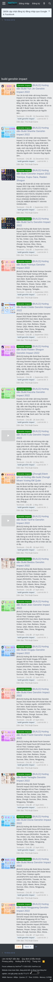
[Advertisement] (26, 49)
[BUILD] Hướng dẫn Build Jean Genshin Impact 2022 (33, 605)
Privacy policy (7, 961)
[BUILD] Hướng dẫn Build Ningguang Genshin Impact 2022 (33, 907)
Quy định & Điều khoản (31, 959)
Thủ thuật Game (31, 122)
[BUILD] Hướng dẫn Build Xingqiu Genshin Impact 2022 (33, 650)
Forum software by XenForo (21, 966)
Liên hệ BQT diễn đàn (11, 959)
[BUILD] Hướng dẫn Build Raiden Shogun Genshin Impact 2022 (33, 349)
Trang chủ (36, 961)
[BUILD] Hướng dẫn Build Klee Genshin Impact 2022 (33, 692)
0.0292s (35, 977)
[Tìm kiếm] (49, 3)
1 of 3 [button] (18, 947)
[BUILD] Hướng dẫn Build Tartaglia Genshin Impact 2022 (33, 777)
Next (28, 947)
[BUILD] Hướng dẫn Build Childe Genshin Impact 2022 (34, 307)
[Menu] (4, 3)
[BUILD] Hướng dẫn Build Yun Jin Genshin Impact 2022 (33, 88)
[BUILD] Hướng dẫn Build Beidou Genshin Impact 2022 (33, 562)
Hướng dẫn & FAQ (22, 961)
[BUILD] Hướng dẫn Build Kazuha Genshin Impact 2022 (33, 392)
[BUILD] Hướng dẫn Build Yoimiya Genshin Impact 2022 (33, 264)
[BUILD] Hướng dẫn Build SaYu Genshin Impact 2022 (33, 222)
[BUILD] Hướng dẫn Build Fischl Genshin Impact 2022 (34, 735)
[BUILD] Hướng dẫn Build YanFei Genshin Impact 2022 (33, 519)
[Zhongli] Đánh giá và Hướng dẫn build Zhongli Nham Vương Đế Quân (33, 477)
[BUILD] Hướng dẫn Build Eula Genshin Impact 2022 (33, 434)
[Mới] (44, 3)
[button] (51, 979)
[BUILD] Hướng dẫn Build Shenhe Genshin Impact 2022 (33, 131)
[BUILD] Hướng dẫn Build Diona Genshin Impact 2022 (34, 820)
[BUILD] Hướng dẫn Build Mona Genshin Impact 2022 (34, 862)
